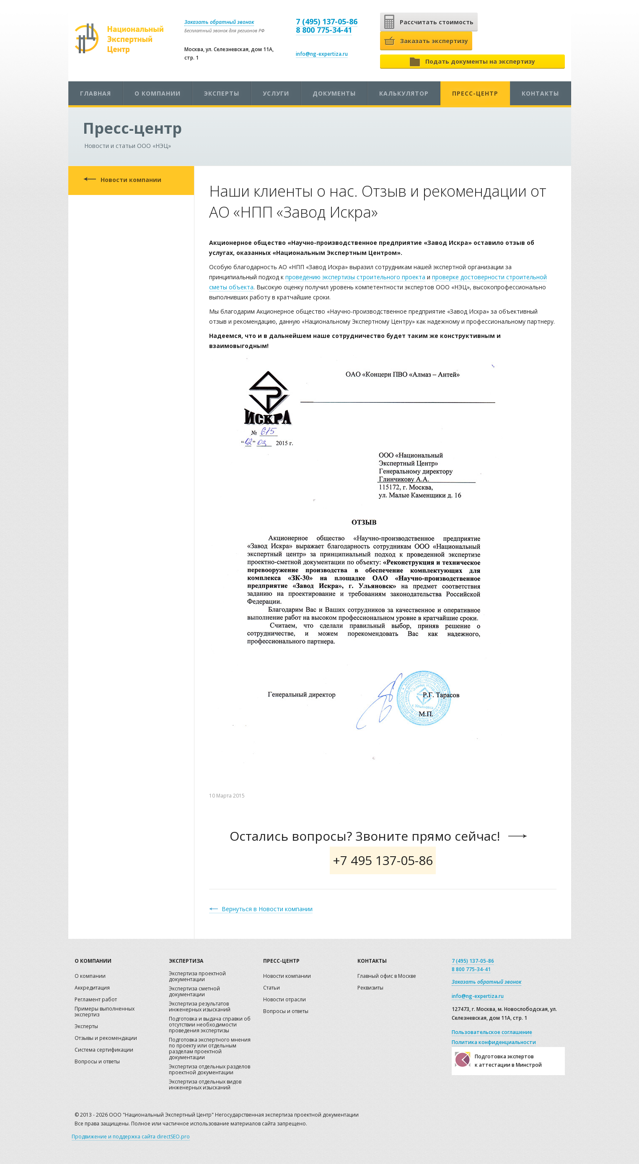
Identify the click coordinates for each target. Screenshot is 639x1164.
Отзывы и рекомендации (106, 1038)
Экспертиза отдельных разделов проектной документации (209, 1070)
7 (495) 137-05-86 (326, 21)
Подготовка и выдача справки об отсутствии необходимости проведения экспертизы (210, 1025)
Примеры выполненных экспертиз (105, 1012)
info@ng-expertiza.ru (322, 53)
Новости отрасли (284, 1000)
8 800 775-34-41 (324, 30)
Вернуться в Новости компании (267, 909)
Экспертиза (186, 960)
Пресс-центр (475, 93)
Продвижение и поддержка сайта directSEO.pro (131, 1136)
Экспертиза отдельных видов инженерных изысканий (205, 1085)
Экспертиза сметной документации (194, 992)
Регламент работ (96, 1000)
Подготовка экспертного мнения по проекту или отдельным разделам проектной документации (210, 1049)
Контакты (540, 93)
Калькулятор (404, 93)
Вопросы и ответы (97, 1062)
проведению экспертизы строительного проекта (355, 277)
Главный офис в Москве (386, 976)
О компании (158, 93)
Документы (334, 93)
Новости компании (131, 180)
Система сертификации (104, 1050)
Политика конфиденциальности (494, 1042)
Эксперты (221, 93)
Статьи (271, 988)
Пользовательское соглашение (492, 1032)
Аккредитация (92, 988)
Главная (95, 93)
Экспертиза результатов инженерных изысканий (199, 1007)
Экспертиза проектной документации (197, 977)
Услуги (276, 93)
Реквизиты (370, 988)
